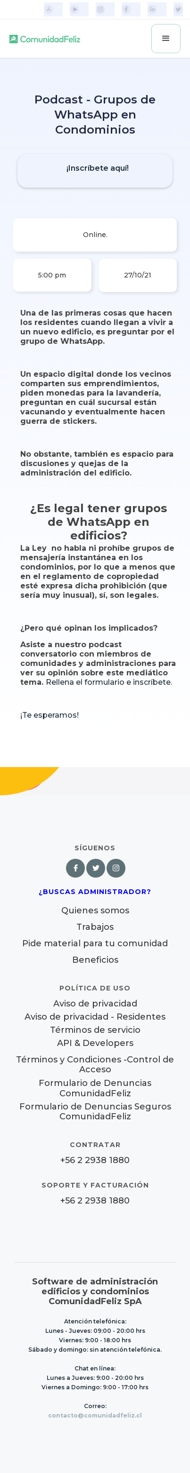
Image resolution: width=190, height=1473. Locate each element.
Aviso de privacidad (95, 1004)
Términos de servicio (95, 1030)
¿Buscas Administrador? (95, 891)
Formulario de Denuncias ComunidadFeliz (95, 1088)
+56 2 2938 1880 (95, 1160)
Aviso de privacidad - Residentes (95, 1017)
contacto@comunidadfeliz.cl (95, 1415)
